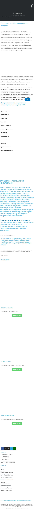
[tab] (17, 111)
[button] (32, 6)
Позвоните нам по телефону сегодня (13, 220)
